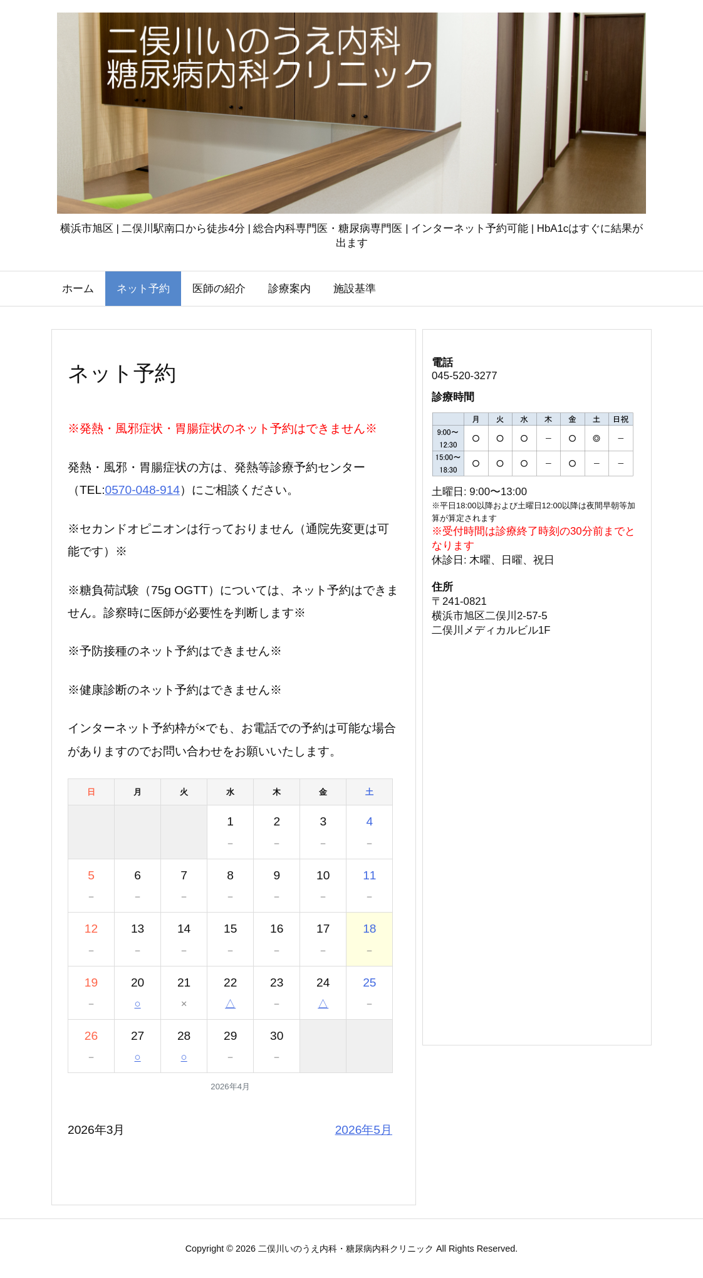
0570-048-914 (142, 489)
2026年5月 (363, 1129)
